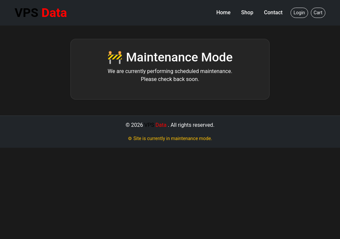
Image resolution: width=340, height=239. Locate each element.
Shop (247, 12)
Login (299, 12)
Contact (273, 12)
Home (223, 12)
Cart (318, 12)
